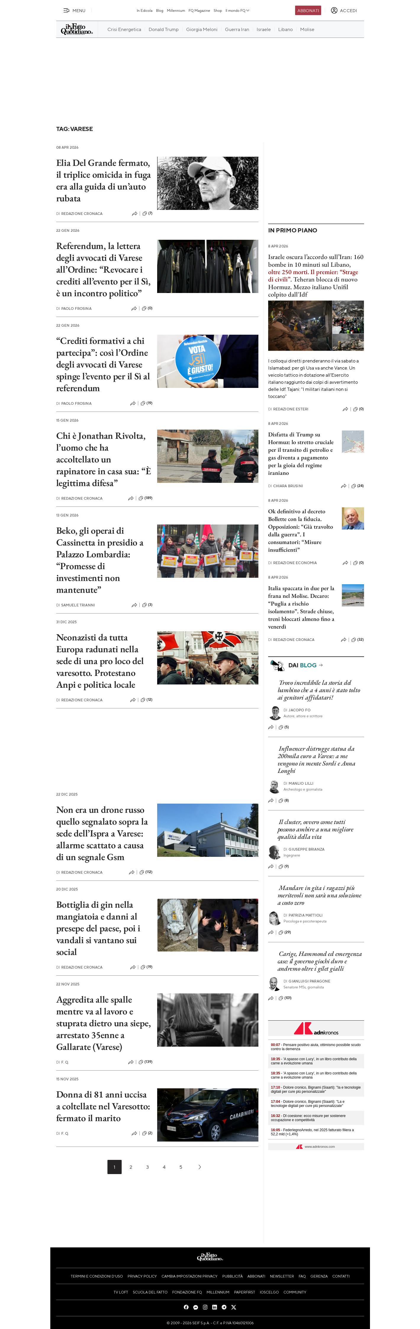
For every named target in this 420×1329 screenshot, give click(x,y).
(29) (285, 932)
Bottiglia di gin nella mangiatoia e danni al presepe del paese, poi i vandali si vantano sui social (98, 928)
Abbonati (308, 10)
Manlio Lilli (298, 783)
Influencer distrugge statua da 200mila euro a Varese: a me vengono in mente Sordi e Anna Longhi (316, 759)
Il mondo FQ (238, 10)
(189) (145, 498)
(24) (357, 486)
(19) (146, 403)
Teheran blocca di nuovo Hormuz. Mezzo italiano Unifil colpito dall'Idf (313, 287)
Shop (218, 10)
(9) (284, 866)
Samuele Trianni (75, 605)
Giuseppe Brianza (304, 849)
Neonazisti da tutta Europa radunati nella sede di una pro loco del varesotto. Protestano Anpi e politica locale (100, 661)
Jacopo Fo (297, 710)
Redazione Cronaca (79, 213)
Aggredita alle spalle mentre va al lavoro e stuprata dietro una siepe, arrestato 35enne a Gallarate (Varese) (103, 1023)
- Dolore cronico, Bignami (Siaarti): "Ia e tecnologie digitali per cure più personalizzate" (316, 1089)
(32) (357, 639)
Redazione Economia (292, 563)
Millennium (176, 10)
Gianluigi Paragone (307, 981)
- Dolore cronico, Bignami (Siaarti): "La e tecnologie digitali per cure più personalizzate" (308, 1104)
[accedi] (344, 10)
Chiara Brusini (285, 486)
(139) (145, 1062)
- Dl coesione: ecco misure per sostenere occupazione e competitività (308, 1118)
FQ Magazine (199, 10)
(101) (285, 998)
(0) (147, 308)
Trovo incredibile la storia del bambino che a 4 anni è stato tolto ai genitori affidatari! (319, 690)
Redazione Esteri (288, 409)
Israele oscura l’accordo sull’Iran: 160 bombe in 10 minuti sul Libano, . (315, 268)
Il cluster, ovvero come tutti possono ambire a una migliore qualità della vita (315, 829)
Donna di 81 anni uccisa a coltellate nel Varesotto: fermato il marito (103, 1106)
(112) (145, 872)
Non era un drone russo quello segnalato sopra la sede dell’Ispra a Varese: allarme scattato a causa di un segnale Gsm (102, 833)
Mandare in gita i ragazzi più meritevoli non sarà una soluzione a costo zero (319, 895)
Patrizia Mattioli (303, 915)
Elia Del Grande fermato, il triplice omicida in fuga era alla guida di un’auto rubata (103, 180)
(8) (284, 800)
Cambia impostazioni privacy (190, 1276)
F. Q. (62, 1062)
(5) (284, 727)
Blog (159, 10)
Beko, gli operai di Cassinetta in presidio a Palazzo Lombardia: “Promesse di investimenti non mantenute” (100, 560)
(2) (147, 1133)
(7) (147, 213)
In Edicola (144, 10)
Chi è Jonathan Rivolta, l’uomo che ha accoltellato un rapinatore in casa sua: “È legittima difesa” (103, 459)
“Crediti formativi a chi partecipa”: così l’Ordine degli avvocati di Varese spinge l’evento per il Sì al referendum (103, 364)
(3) (147, 605)
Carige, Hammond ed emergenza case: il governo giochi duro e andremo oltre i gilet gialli (320, 961)
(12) (146, 699)
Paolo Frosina (73, 308)
